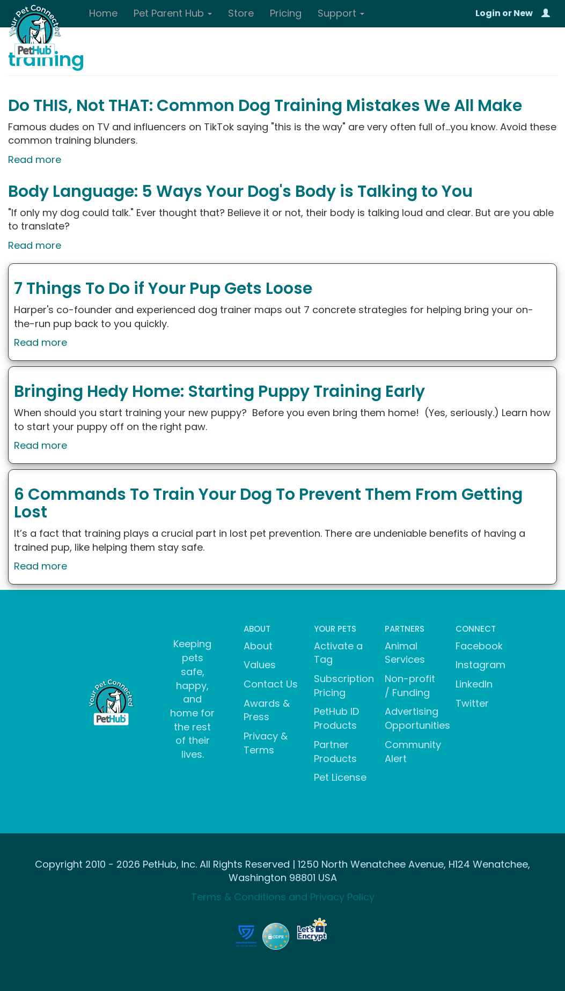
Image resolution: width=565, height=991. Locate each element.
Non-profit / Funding (410, 685)
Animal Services (405, 653)
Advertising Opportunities (417, 718)
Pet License (340, 777)
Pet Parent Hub (173, 13)
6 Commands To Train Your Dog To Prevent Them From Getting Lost (268, 503)
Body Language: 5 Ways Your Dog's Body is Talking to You (240, 191)
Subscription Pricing (344, 685)
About (258, 646)
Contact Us (271, 684)
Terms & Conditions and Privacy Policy (283, 897)
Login (488, 13)
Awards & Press (267, 710)
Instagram (480, 664)
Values (260, 664)
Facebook (479, 646)
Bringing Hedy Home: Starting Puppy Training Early (219, 391)
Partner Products (335, 751)
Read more (34, 159)
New (523, 13)
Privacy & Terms (266, 743)
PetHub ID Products (336, 718)
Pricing (286, 13)
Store (241, 13)
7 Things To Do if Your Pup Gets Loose (163, 288)
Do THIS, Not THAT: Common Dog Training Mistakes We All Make (265, 105)
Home (103, 13)
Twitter (472, 703)
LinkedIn (474, 684)
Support (341, 13)
